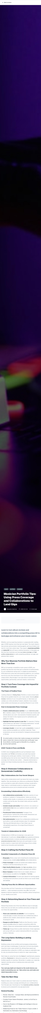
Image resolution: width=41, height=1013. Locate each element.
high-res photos (27, 867)
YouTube (29, 874)
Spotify (24, 874)
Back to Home (6, 2)
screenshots (29, 728)
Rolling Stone (16, 695)
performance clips (8, 808)
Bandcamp (10, 958)
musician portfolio (33, 648)
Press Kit (29, 850)
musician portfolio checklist (31, 985)
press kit (6, 650)
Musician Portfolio (18, 661)
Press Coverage (19, 684)
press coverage (27, 652)
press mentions (21, 860)
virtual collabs (20, 837)
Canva (23, 956)
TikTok (13, 754)
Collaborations (23, 768)
